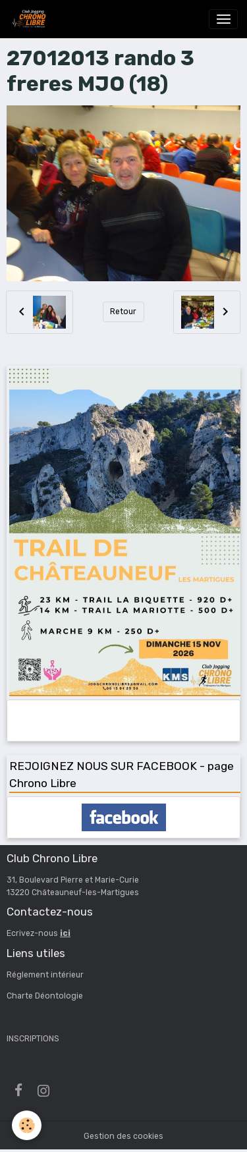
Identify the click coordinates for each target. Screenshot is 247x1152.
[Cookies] (26, 1125)
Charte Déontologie (45, 996)
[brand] (30, 19)
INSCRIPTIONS (33, 1038)
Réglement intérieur (45, 974)
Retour (123, 311)
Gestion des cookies (123, 1136)
